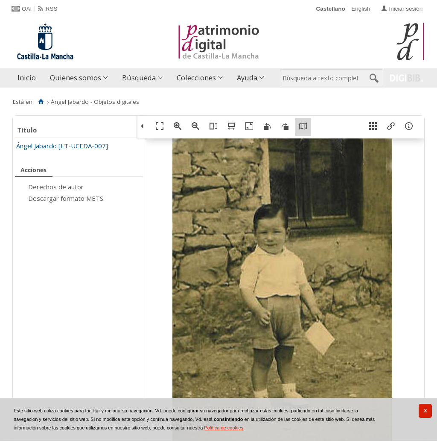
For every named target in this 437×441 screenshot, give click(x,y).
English (360, 9)
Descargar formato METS (65, 198)
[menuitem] (28, 78)
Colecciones (196, 77)
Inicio (26, 77)
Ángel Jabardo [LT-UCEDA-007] (62, 145)
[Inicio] (40, 102)
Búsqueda (139, 77)
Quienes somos (75, 77)
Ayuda (247, 77)
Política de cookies (223, 427)
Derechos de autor (56, 186)
